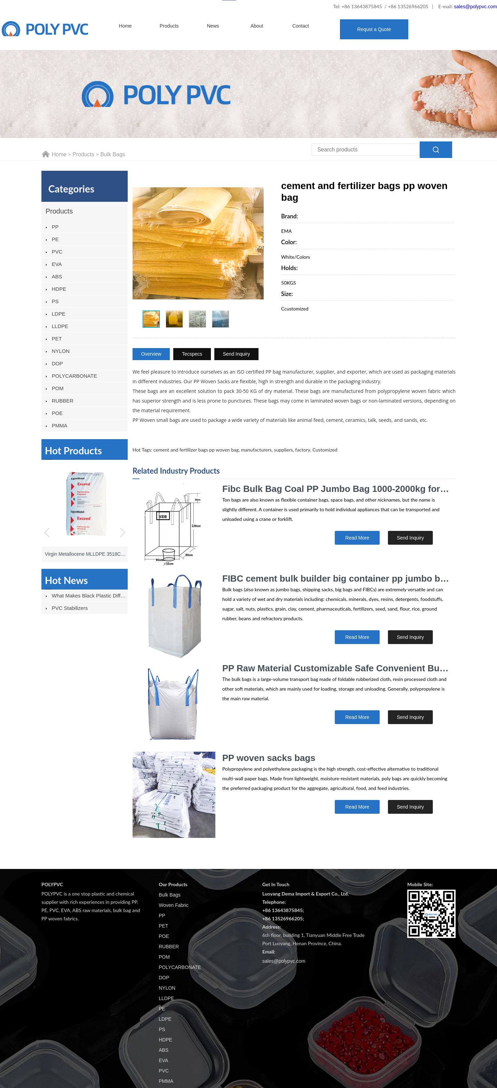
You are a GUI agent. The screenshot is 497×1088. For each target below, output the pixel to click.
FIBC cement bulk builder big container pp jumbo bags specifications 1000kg (336, 578)
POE (57, 413)
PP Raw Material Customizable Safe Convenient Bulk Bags (336, 668)
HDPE (59, 289)
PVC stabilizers (70, 608)
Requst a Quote (374, 29)
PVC (57, 252)
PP (55, 227)
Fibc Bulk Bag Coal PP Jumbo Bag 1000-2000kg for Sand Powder (336, 489)
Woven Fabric (173, 905)
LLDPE (60, 326)
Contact (300, 26)
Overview (151, 354)
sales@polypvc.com (475, 6)
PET (57, 339)
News (213, 26)
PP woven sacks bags (268, 758)
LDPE (58, 314)
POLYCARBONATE (74, 376)
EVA (57, 264)
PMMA (59, 425)
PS (55, 301)
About (257, 26)
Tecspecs (192, 354)
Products (168, 26)
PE (55, 239)
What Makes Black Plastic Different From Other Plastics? (90, 596)
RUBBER (63, 401)
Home (125, 26)
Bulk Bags (112, 154)
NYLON (61, 351)
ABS (57, 276)
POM (58, 388)
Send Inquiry (236, 354)
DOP (57, 363)
